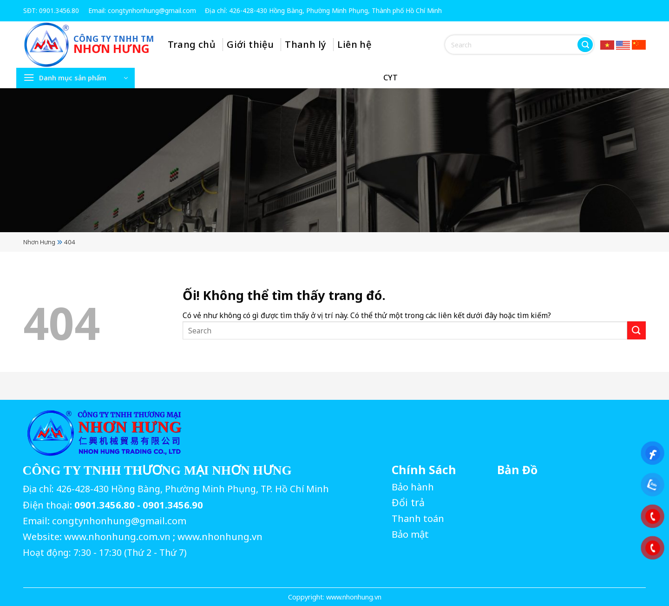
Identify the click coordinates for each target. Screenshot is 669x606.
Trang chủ (192, 44)
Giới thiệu (250, 44)
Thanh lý (306, 44)
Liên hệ (355, 44)
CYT (390, 77)
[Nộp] (585, 44)
